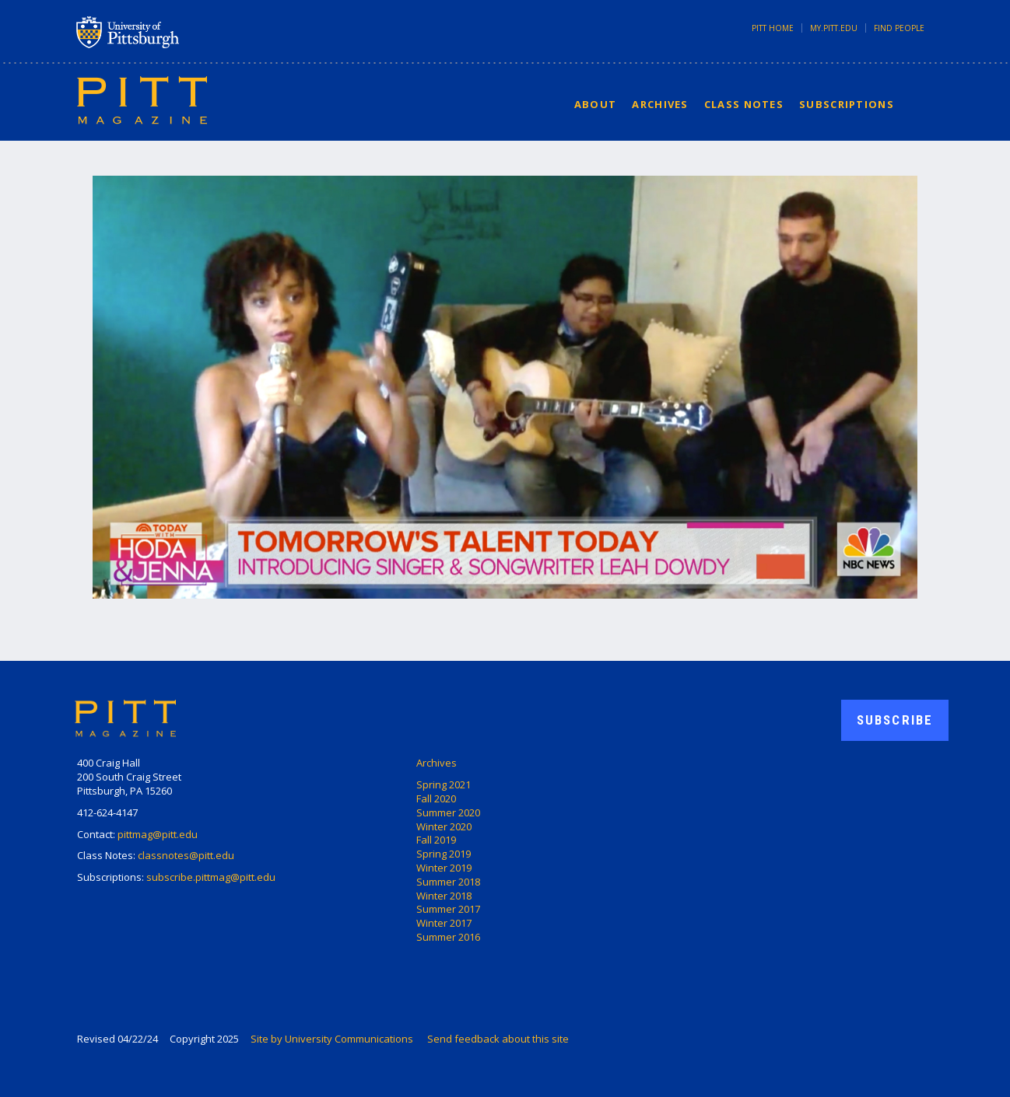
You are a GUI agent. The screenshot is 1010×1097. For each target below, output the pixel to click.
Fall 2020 (436, 798)
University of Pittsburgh (189, 32)
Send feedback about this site (498, 1039)
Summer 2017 (448, 909)
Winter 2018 (444, 896)
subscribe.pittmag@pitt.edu (210, 877)
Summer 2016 (448, 937)
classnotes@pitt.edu (186, 855)
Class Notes (744, 104)
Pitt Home (773, 28)
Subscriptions (846, 104)
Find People (899, 28)
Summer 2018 (448, 882)
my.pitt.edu (833, 28)
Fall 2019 (436, 840)
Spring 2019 (443, 854)
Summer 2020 (448, 812)
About (595, 104)
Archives (660, 104)
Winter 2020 (444, 826)
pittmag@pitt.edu (157, 834)
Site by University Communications (332, 1039)
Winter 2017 (444, 923)
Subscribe (895, 720)
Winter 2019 (444, 868)
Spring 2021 (443, 784)
